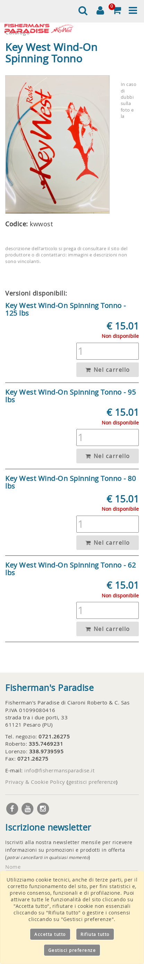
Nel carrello (107, 370)
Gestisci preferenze (72, 950)
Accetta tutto (50, 934)
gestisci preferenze (92, 781)
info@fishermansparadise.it (59, 770)
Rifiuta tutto (95, 934)
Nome (12, 866)
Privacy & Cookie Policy (35, 781)
